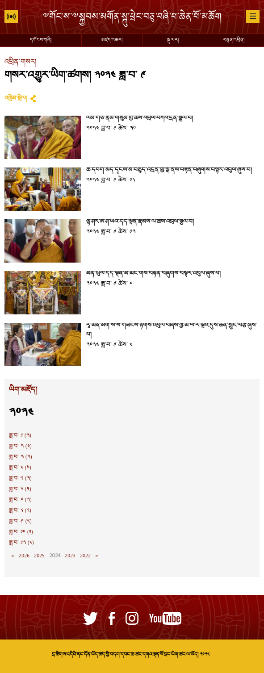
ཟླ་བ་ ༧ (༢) (20, 500)
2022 (85, 556)
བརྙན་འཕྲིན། (233, 40)
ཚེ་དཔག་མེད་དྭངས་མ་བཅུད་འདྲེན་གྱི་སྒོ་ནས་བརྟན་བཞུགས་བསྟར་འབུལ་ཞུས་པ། (169, 170)
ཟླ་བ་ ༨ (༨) (20, 511)
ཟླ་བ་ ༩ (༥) (20, 522)
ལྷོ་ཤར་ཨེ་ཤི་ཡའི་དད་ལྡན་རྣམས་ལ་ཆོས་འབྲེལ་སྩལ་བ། (140, 222)
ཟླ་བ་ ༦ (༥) (20, 489)
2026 (24, 556)
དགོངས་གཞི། (40, 40)
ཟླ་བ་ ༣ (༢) (20, 457)
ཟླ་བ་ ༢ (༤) (20, 446)
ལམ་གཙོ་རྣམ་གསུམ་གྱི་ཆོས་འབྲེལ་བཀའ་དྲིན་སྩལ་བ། (139, 118)
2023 (70, 556)
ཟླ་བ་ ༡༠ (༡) (21, 532)
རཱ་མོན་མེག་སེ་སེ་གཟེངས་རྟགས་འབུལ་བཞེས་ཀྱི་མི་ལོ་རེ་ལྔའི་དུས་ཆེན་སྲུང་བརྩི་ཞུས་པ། (171, 330)
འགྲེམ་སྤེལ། (15, 98)
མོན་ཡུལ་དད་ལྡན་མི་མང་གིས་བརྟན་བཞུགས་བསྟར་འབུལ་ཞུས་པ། (153, 273)
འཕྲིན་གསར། (20, 62)
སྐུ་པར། (173, 40)
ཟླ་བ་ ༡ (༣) (20, 436)
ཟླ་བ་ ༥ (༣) (20, 479)
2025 (39, 556)
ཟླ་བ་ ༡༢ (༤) (21, 543)
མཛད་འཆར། (111, 40)
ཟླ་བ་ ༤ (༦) (20, 468)
